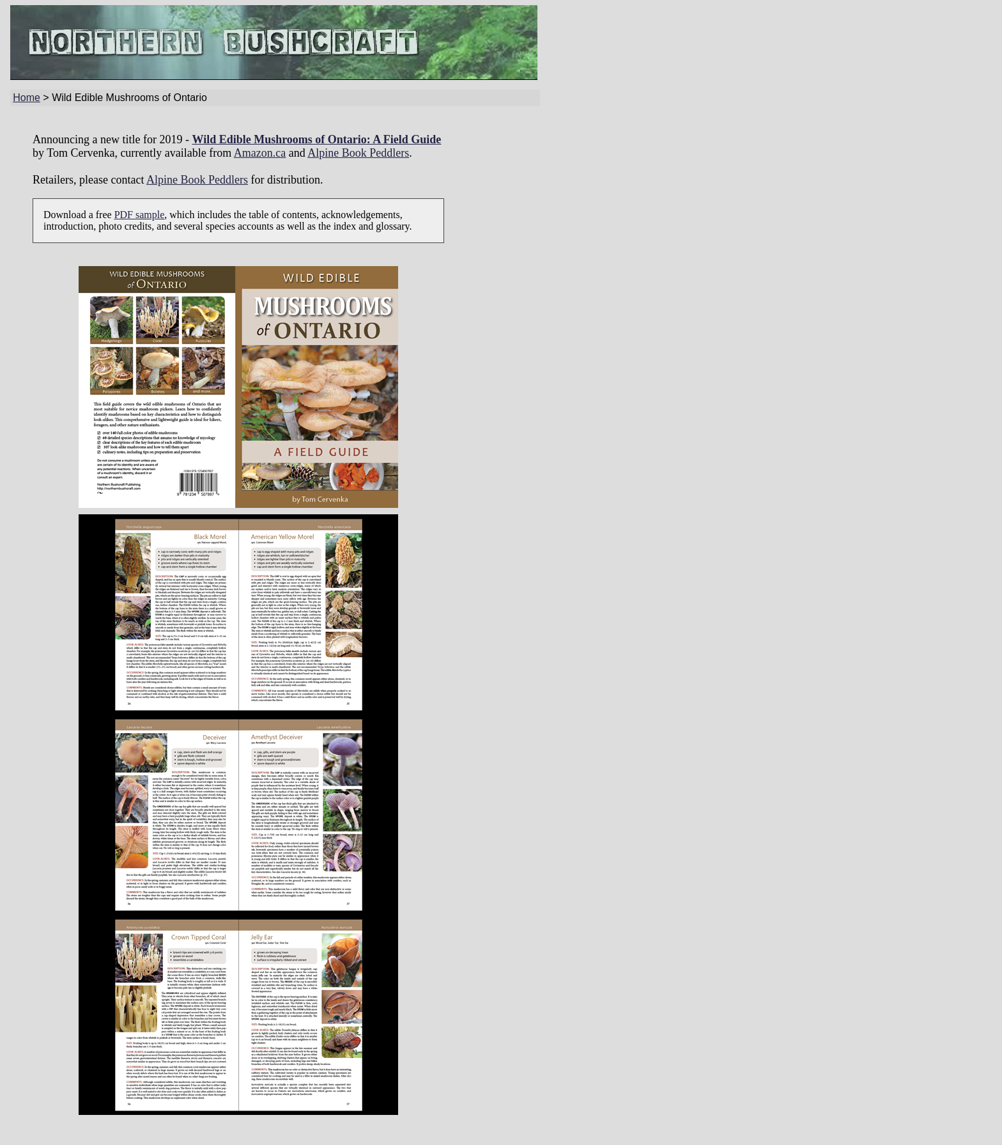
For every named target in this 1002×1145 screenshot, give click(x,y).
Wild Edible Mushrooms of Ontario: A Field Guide (316, 139)
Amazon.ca (260, 152)
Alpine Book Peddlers (358, 152)
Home (26, 97)
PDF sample (139, 214)
